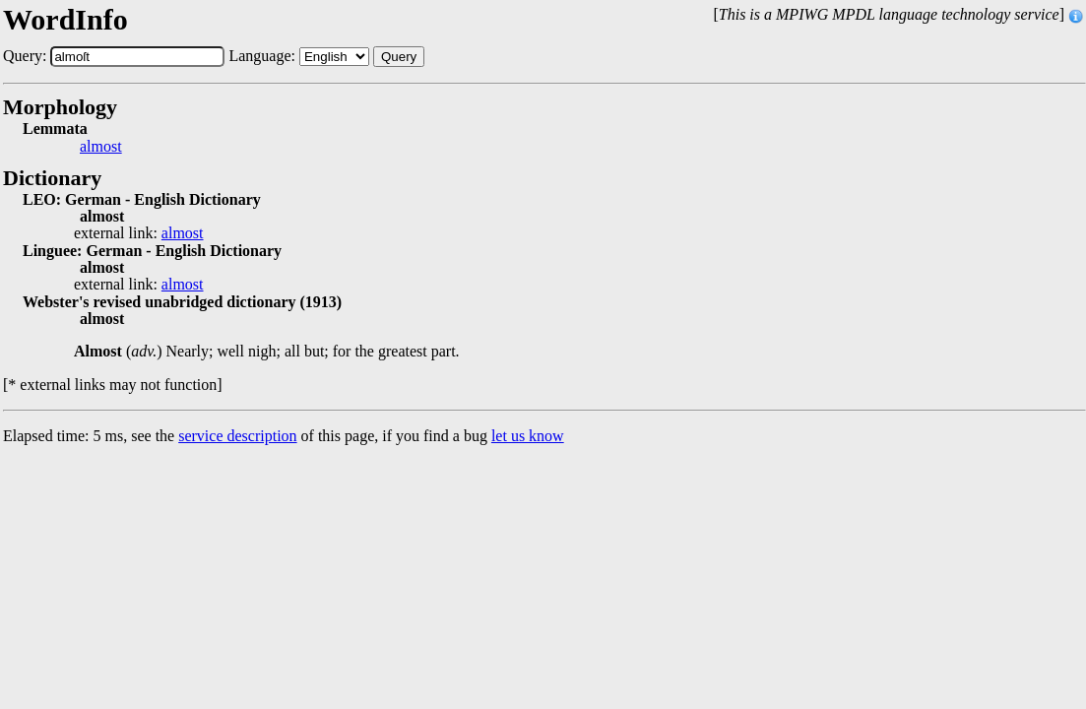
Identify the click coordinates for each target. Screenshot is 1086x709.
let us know (527, 435)
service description (237, 435)
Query (398, 56)
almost (101, 147)
